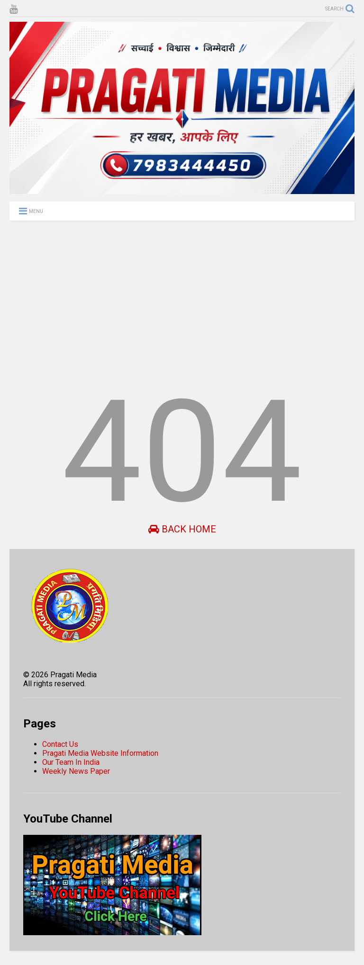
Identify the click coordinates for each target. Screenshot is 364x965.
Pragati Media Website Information (100, 753)
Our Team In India (71, 762)
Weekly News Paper (76, 771)
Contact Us (60, 744)
